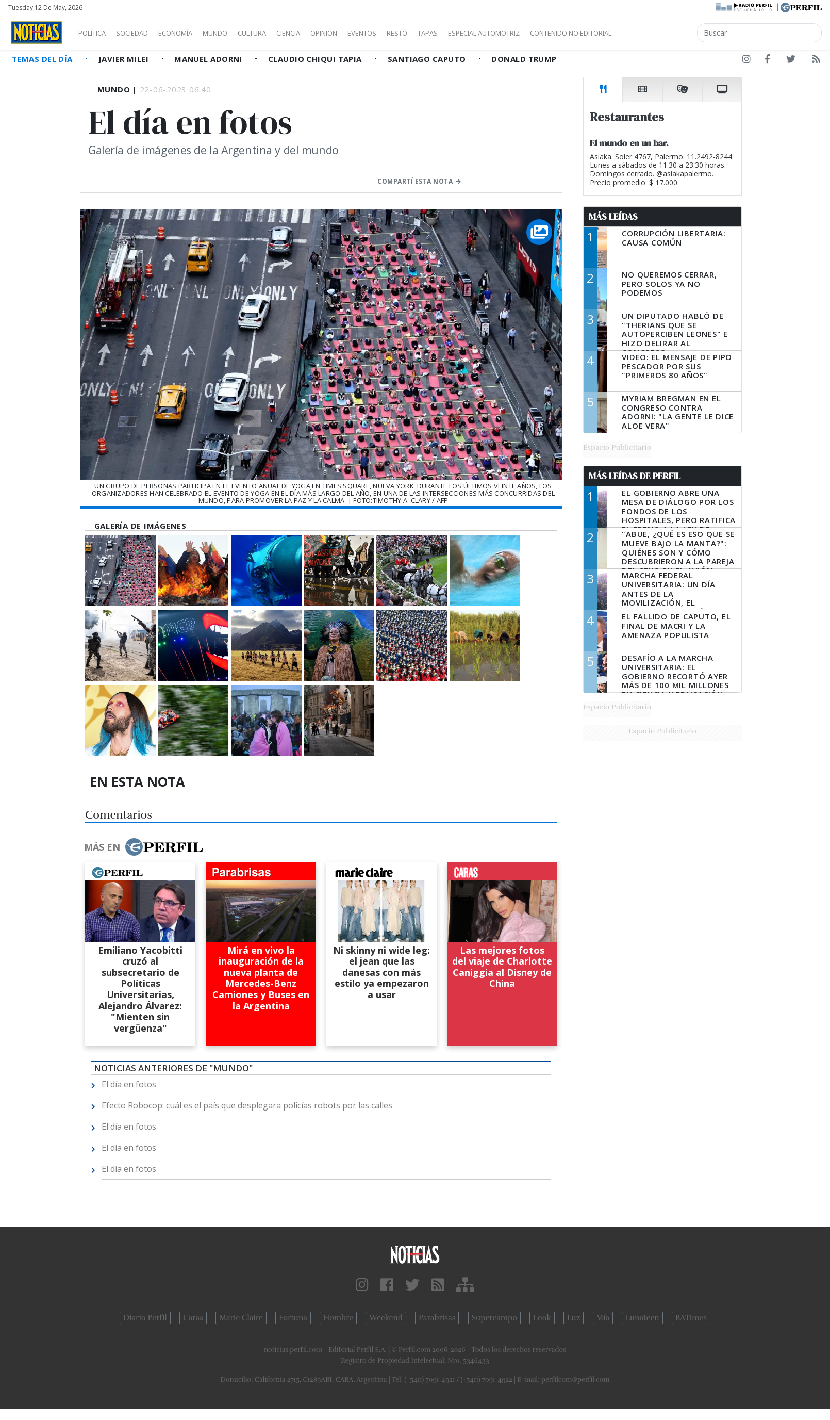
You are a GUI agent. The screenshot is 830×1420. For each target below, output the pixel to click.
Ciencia (324, 33)
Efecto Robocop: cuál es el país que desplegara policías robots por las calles (247, 1105)
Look (542, 1318)
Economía (192, 33)
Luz (573, 1318)
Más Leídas (613, 216)
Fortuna (293, 1318)
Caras (193, 1318)
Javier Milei (124, 59)
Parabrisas (437, 1318)
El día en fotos (129, 1084)
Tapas (486, 33)
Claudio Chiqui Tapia (316, 59)
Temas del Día (43, 59)
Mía (603, 1318)
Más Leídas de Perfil (634, 476)
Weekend (386, 1318)
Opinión (366, 33)
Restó (451, 33)
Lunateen (642, 1318)
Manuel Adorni (209, 59)
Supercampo (495, 1318)
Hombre (338, 1318)
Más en (143, 847)
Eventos (410, 33)
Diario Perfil (145, 1318)
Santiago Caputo (428, 59)
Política (95, 33)
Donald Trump (523, 59)
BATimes (691, 1318)
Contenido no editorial (658, 33)
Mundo (239, 33)
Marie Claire (241, 1318)
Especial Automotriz (552, 33)
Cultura (281, 33)
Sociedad (143, 33)
